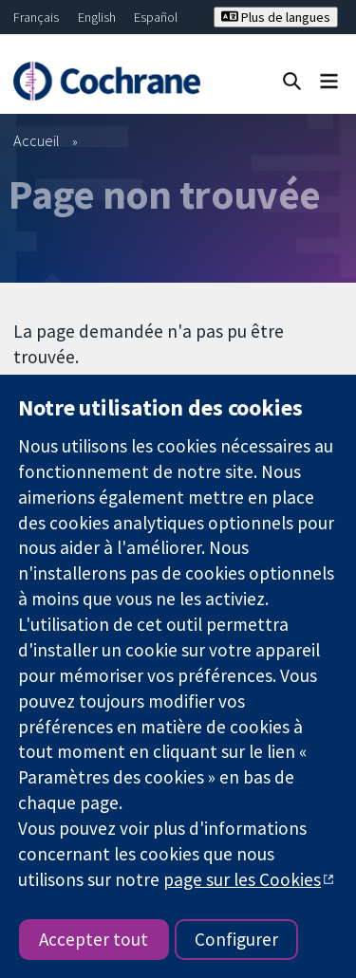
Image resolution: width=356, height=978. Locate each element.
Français (36, 17)
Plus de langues (275, 17)
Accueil (36, 140)
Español (156, 17)
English (97, 17)
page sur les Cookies (242, 879)
